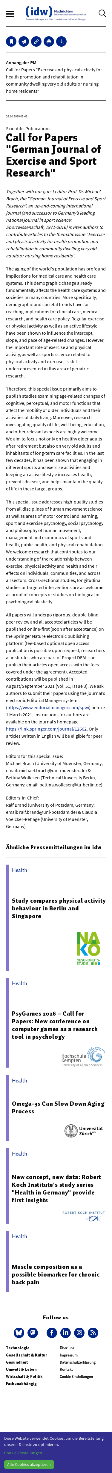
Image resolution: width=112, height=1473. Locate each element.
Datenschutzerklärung (78, 1362)
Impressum (69, 1355)
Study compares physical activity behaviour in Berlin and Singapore (59, 908)
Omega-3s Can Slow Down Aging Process (58, 1107)
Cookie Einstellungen (76, 1376)
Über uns (67, 1348)
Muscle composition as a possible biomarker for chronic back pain (56, 1274)
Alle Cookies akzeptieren (29, 1464)
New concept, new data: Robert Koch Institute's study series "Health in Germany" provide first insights (56, 1189)
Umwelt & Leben (21, 1369)
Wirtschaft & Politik (24, 1376)
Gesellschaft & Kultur (26, 1355)
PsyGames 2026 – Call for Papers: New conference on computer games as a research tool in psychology (55, 1025)
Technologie (18, 1348)
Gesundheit (17, 1362)
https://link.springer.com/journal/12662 (46, 729)
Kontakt (66, 1369)
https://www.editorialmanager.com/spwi (48, 707)
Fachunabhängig (21, 1384)
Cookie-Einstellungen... (24, 1452)
